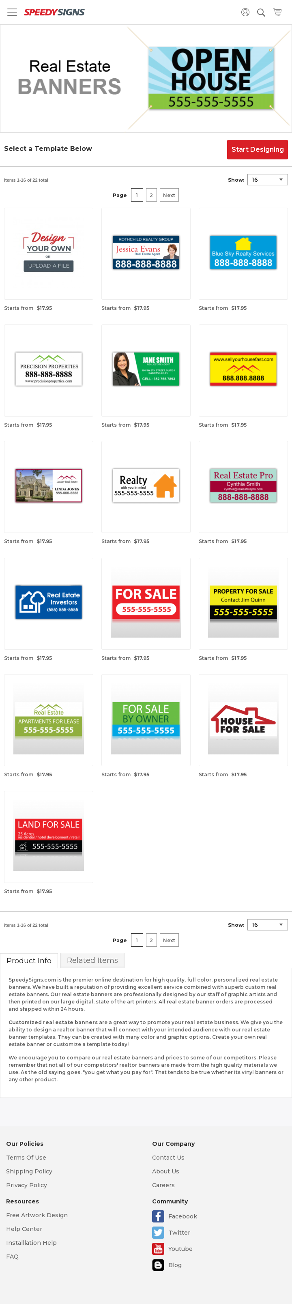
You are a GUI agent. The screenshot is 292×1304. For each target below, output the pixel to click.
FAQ (12, 1256)
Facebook (182, 1216)
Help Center (24, 1229)
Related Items (92, 960)
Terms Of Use (26, 1157)
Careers (163, 1185)
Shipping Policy (29, 1171)
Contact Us (168, 1157)
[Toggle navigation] (12, 12)
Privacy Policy (26, 1185)
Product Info (29, 960)
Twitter (179, 1232)
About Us (165, 1171)
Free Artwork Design (37, 1215)
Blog (175, 1265)
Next (169, 195)
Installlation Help (31, 1242)
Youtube (180, 1248)
